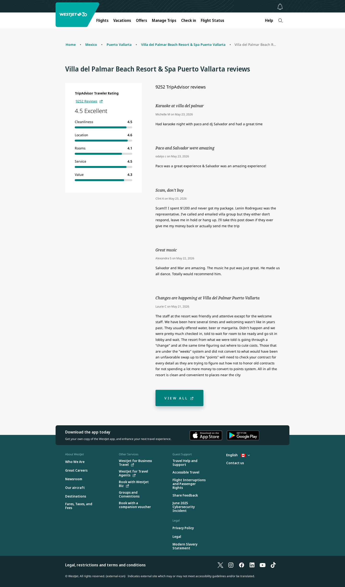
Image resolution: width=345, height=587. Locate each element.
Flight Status (212, 20)
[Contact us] (235, 463)
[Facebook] (241, 565)
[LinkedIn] (252, 565)
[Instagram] (231, 565)
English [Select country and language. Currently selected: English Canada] (238, 455)
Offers (141, 20)
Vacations (122, 20)
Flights (102, 20)
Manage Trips (164, 20)
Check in (188, 20)
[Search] (280, 20)
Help (269, 20)
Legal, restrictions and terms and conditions (105, 565)
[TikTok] (273, 565)
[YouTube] (262, 565)
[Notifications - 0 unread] (280, 7)
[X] (220, 565)
